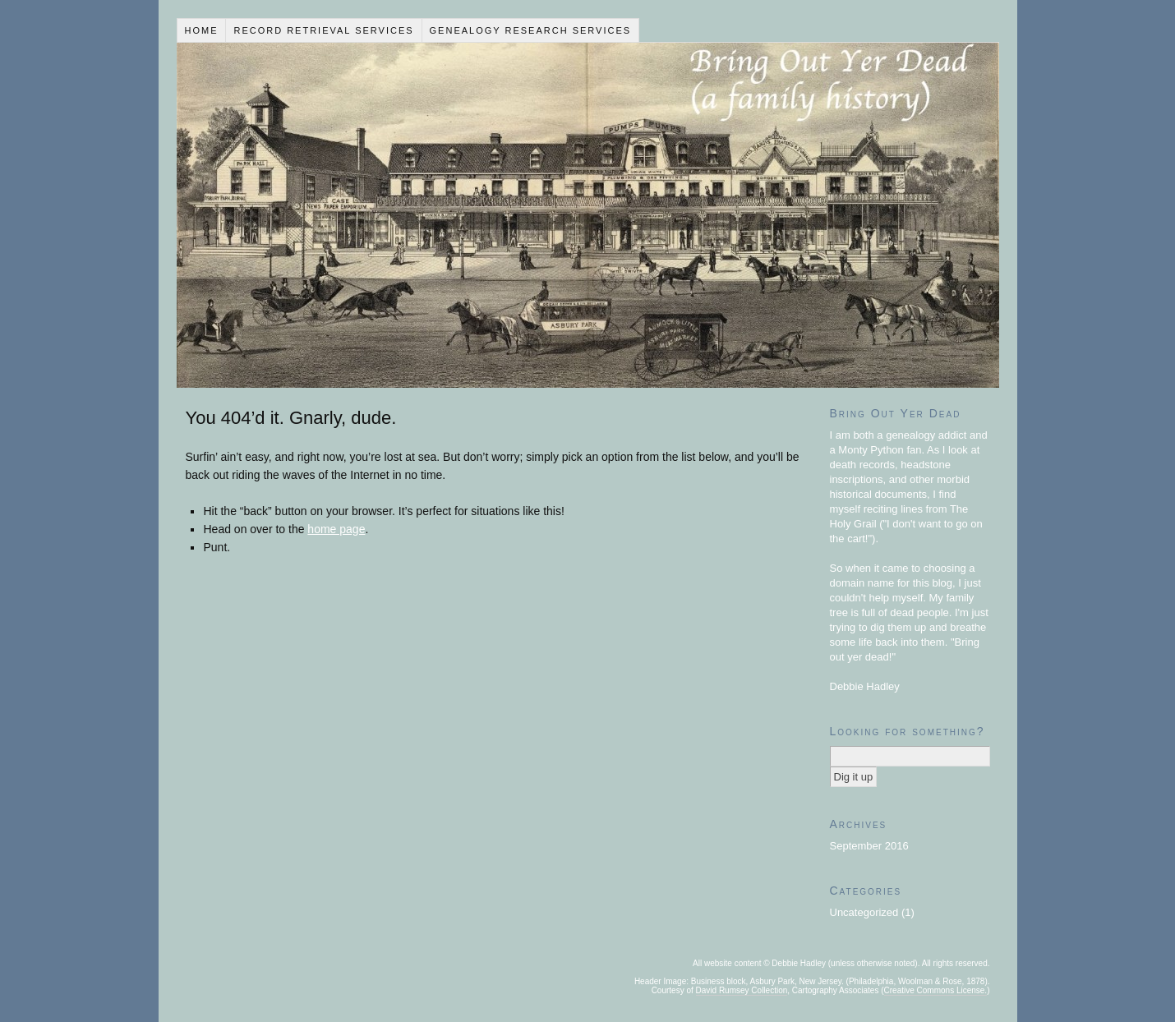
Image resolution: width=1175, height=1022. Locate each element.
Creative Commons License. (936, 990)
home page (336, 529)
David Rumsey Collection (742, 990)
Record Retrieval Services (323, 30)
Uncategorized (864, 912)
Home (201, 30)
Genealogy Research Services (531, 30)
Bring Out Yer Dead (588, 215)
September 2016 (869, 846)
